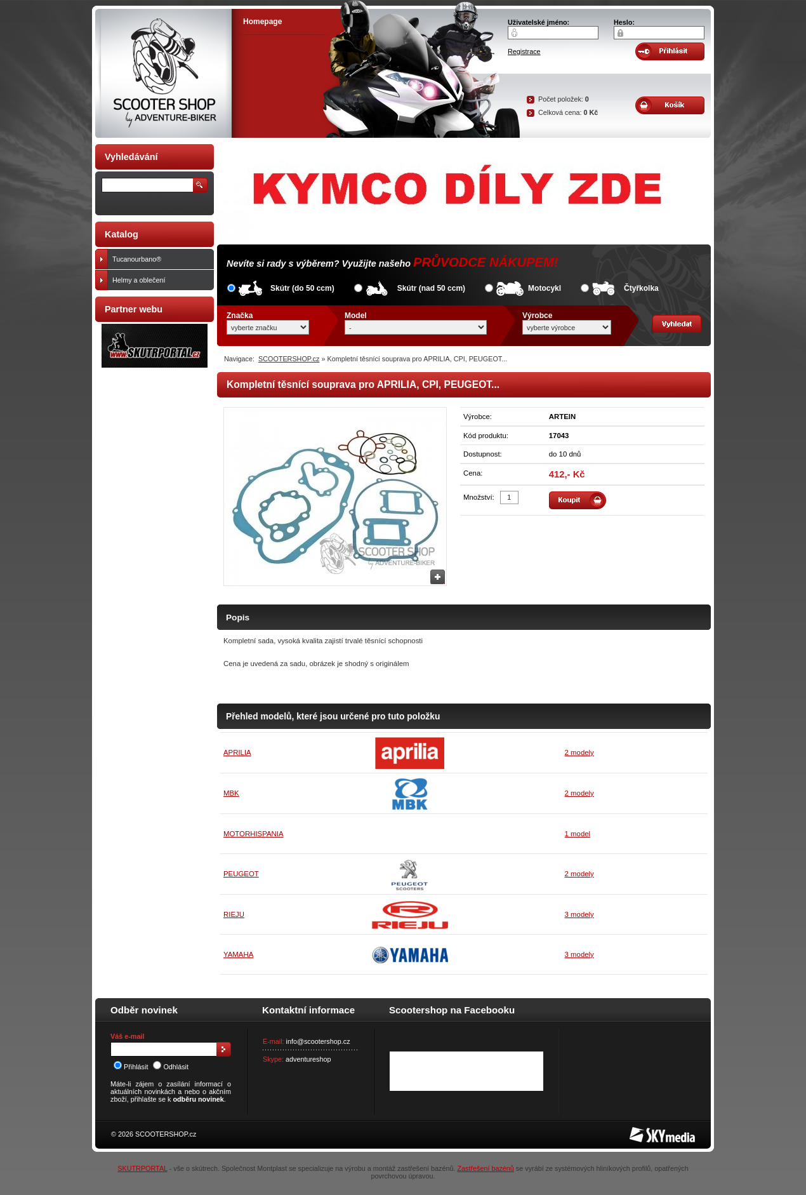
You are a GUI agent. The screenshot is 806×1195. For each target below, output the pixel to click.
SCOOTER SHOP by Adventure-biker (163, 73)
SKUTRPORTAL (142, 1168)
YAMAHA (238, 954)
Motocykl (544, 288)
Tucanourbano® (160, 259)
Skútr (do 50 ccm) (302, 288)
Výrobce (537, 315)
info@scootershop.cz (318, 1041)
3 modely (579, 914)
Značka (240, 315)
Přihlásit (131, 1067)
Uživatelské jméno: (538, 22)
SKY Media (647, 1131)
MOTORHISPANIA (253, 834)
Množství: (478, 497)
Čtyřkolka (641, 288)
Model (356, 315)
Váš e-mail (127, 1036)
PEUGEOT (241, 874)
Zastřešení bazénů (485, 1168)
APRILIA (237, 752)
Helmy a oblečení (160, 280)
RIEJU (233, 914)
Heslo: (624, 22)
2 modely (579, 752)
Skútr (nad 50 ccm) (431, 288)
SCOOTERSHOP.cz (288, 359)
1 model (578, 834)
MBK (231, 793)
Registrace (524, 51)
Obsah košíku (669, 105)
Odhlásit (170, 1067)
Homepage (262, 21)
